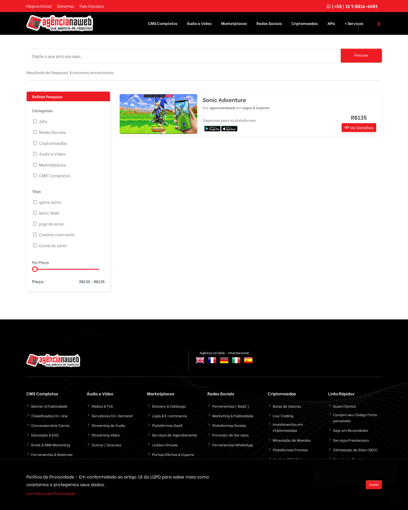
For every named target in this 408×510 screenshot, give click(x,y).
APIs (331, 22)
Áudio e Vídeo (199, 22)
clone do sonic (53, 242)
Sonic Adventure (224, 97)
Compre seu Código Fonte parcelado (355, 415)
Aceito (374, 485)
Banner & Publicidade (49, 403)
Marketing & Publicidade (233, 413)
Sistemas (65, 6)
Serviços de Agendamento (174, 432)
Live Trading (283, 413)
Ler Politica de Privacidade (50, 494)
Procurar (361, 53)
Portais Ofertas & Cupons (173, 451)
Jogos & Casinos (255, 105)
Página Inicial (39, 6)
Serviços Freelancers (351, 437)
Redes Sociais (269, 22)
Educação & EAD (45, 432)
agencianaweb (222, 105)
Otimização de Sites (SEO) (355, 446)
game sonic (50, 199)
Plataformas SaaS (167, 422)
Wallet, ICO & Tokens (290, 456)
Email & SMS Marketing (50, 441)
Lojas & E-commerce (169, 413)
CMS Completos (162, 22)
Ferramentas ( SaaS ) (230, 403)
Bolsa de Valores (287, 403)
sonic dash (49, 210)
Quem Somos (344, 403)
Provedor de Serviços (230, 432)
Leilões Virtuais (165, 441)
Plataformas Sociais (229, 422)
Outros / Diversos (106, 441)
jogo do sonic (51, 221)
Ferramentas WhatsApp (232, 441)
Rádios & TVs (102, 403)
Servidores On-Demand (112, 413)
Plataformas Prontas (290, 446)
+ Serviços (354, 22)
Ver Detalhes (358, 125)
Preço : (39, 279)
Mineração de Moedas (291, 437)
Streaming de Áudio (108, 422)
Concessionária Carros (50, 422)
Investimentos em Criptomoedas (288, 424)
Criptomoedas (304, 22)
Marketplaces (234, 22)
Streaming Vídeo (106, 432)
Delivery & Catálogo (169, 403)
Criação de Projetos (349, 456)
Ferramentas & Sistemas (51, 451)
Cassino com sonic (57, 232)
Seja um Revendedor (350, 427)
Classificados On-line (49, 413)
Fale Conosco (92, 6)
